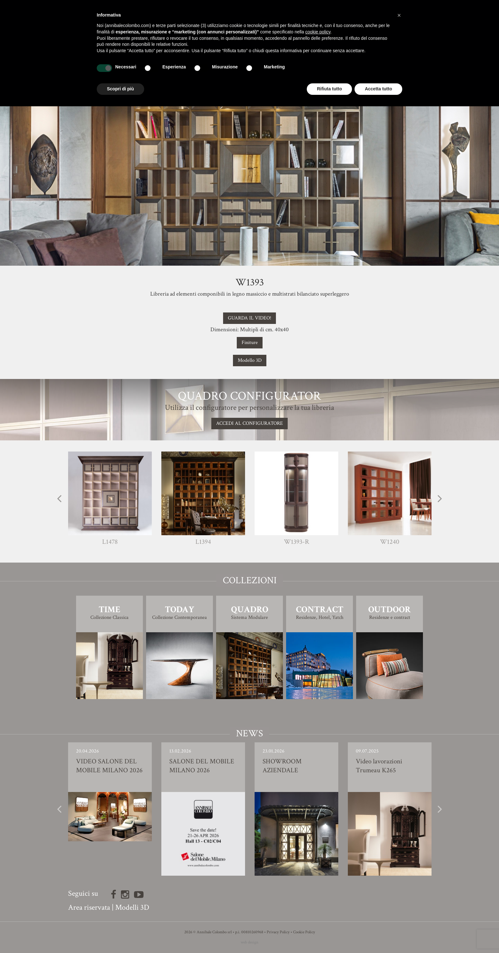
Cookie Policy (304, 932)
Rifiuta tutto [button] (329, 88)
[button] (399, 15)
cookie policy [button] (317, 31)
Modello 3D (250, 360)
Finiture (250, 342)
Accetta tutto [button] (378, 88)
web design (249, 942)
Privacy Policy (278, 932)
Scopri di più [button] (120, 88)
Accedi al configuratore (249, 423)
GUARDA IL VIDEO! (249, 318)
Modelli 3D (132, 907)
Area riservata (89, 907)
